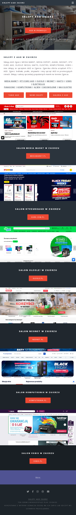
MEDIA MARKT (11, 81)
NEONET (51, 81)
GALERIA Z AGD (60, 95)
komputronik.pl (38, 400)
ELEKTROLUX (39, 84)
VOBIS (69, 81)
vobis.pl (38, 461)
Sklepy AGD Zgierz (13, 3)
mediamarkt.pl (38, 156)
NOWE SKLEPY (36, 95)
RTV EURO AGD (27, 81)
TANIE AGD (13, 95)
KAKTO (60, 81)
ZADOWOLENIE (49, 87)
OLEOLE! (41, 81)
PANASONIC (9, 87)
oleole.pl (38, 278)
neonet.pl (38, 339)
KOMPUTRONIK (24, 87)
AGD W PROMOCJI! (38, 30)
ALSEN (37, 87)
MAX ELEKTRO (65, 87)
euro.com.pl (37, 217)
